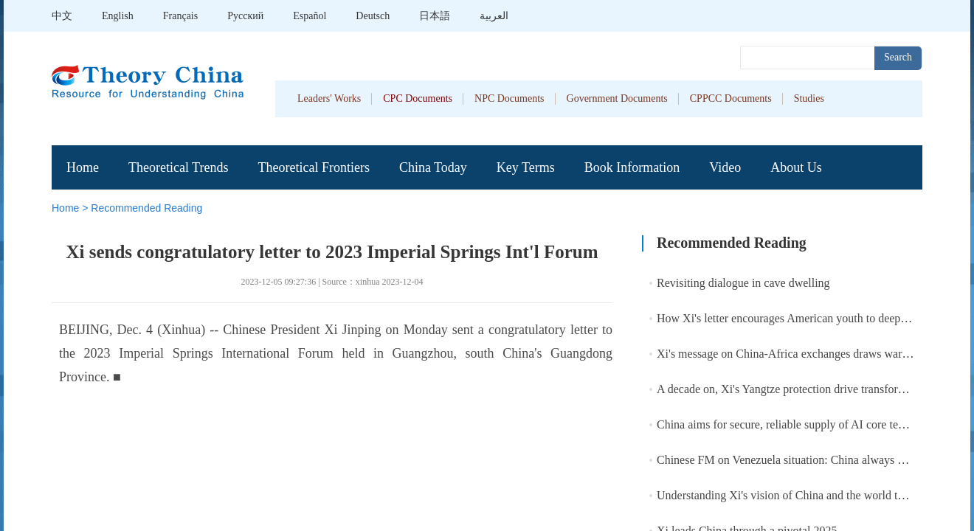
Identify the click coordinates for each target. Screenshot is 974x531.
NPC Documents (509, 98)
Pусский (245, 15)
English (118, 15)
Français (180, 15)
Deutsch (373, 15)
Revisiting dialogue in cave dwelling (743, 283)
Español (309, 15)
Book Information (632, 167)
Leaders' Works (329, 98)
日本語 (434, 15)
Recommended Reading (146, 208)
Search (898, 57)
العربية (494, 15)
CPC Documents (417, 98)
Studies (809, 98)
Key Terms (526, 167)
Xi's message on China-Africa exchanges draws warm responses (808, 353)
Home (82, 167)
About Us (796, 167)
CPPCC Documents (731, 98)
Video (725, 167)
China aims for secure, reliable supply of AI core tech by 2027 (803, 424)
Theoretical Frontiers (313, 167)
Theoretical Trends (178, 167)
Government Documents (617, 98)
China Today (433, 167)
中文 (62, 15)
